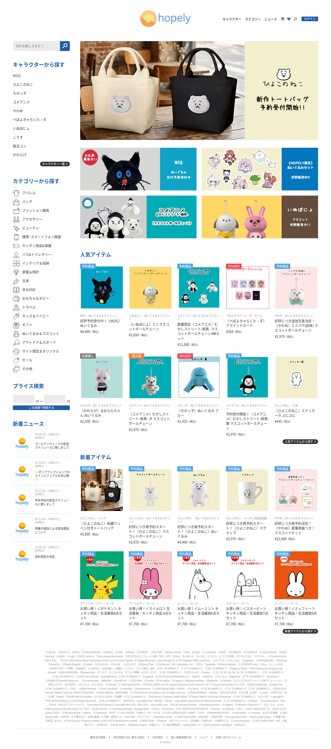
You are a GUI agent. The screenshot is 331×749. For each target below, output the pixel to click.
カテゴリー (253, 19)
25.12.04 (40, 519)
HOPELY (39, 437)
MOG (83, 315)
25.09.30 (40, 547)
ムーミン (182, 603)
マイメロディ (136, 603)
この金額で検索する (41, 407)
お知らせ (53, 434)
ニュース (271, 19)
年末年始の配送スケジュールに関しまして (52, 502)
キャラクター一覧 (53, 163)
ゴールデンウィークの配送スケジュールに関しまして (52, 445)
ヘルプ (203, 737)
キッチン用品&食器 (255, 518)
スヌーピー (232, 603)
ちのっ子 (182, 405)
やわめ (278, 315)
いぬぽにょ (135, 315)
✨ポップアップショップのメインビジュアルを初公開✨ (52, 476)
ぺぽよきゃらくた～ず (239, 315)
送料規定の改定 (45, 556)
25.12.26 (40, 491)
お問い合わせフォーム (228, 737)
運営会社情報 (98, 737)
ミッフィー (281, 603)
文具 (295, 405)
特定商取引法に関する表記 (129, 737)
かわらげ (85, 405)
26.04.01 (40, 462)
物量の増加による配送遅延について (52, 530)
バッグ (102, 518)
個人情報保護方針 (181, 737)
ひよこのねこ (282, 405)
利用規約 (158, 737)
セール (258, 315)
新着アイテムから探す (299, 631)
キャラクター (232, 19)
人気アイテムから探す (299, 441)
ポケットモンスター (91, 603)
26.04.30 (40, 434)
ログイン (309, 18)
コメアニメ (183, 315)
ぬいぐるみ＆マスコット (102, 315)
